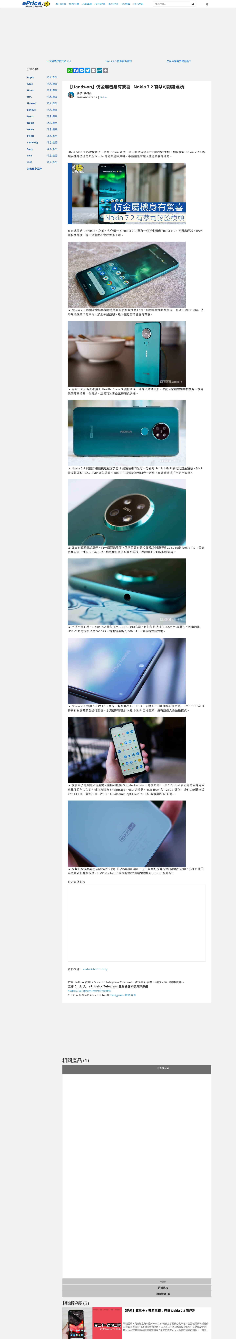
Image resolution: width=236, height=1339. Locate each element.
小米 (29, 162)
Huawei (31, 103)
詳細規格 (163, 1287)
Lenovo (31, 109)
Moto (30, 116)
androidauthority (95, 969)
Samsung (32, 142)
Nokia (30, 122)
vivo (29, 155)
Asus (30, 83)
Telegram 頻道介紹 (123, 995)
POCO (30, 135)
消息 (49, 77)
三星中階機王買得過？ (179, 61)
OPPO (30, 129)
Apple (30, 77)
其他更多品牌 (34, 168)
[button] (207, 4)
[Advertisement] (137, 124)
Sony (30, 149)
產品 (54, 77)
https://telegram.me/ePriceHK (89, 991)
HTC (29, 96)
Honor (31, 90)
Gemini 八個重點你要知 (119, 61)
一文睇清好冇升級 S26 (59, 61)
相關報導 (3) (163, 1293)
